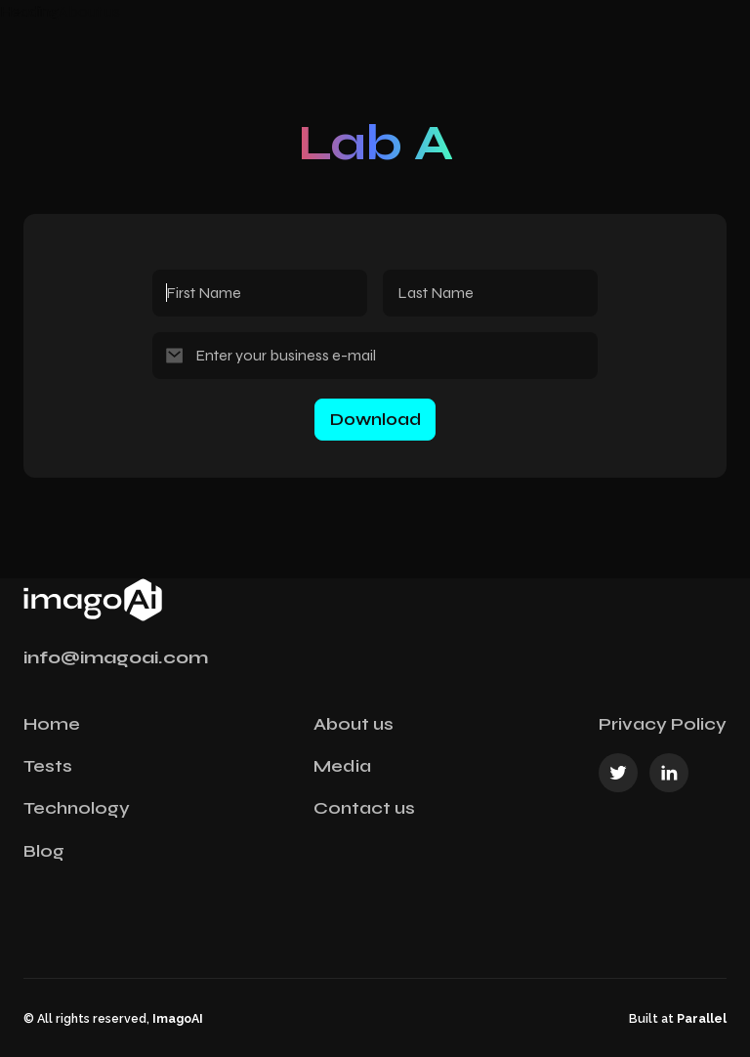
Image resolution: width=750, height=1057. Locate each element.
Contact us (364, 808)
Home (51, 724)
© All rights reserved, (113, 1018)
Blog (43, 851)
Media (342, 766)
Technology (76, 808)
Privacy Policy (663, 724)
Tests (47, 766)
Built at (678, 1018)
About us (353, 724)
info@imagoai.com (115, 657)
